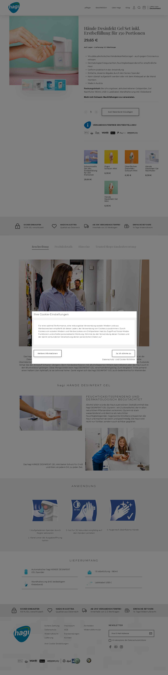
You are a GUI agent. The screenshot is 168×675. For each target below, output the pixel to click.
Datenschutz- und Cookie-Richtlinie (118, 359)
